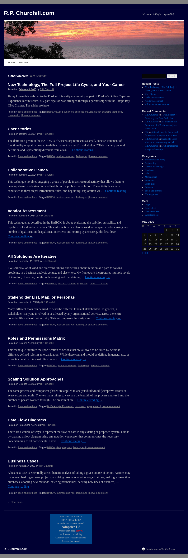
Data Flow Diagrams (27, 420)
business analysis (84, 112)
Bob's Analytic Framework (60, 112)
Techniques (81, 156)
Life (147, 173)
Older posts (15, 502)
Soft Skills (150, 183)
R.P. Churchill (38, 76)
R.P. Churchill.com (29, 13)
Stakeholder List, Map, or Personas (41, 297)
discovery (52, 283)
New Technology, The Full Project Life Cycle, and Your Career (66, 84)
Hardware (149, 170)
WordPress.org (151, 215)
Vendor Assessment (27, 211)
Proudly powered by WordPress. (160, 549)
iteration (62, 283)
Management (151, 177)
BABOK (51, 156)
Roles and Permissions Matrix (36, 338)
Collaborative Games (28, 170)
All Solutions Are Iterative (32, 256)
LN (146, 132)
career (97, 112)
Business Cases (23, 461)
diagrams (67, 447)
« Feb (145, 253)
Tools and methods (27, 112)
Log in (148, 204)
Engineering (150, 163)
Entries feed (150, 208)
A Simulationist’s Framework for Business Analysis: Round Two (161, 125)
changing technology (112, 112)
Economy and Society (155, 159)
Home (11, 62)
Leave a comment (31, 115)
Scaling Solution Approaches (35, 379)
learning (84, 283)
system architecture (66, 365)
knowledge (73, 283)
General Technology (154, 166)
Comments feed (152, 211)
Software (149, 187)
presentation (14, 115)
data (58, 447)
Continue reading (84, 150)
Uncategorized (151, 194)
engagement (93, 406)
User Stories (19, 129)
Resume (23, 62)
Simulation (150, 180)
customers (80, 406)
